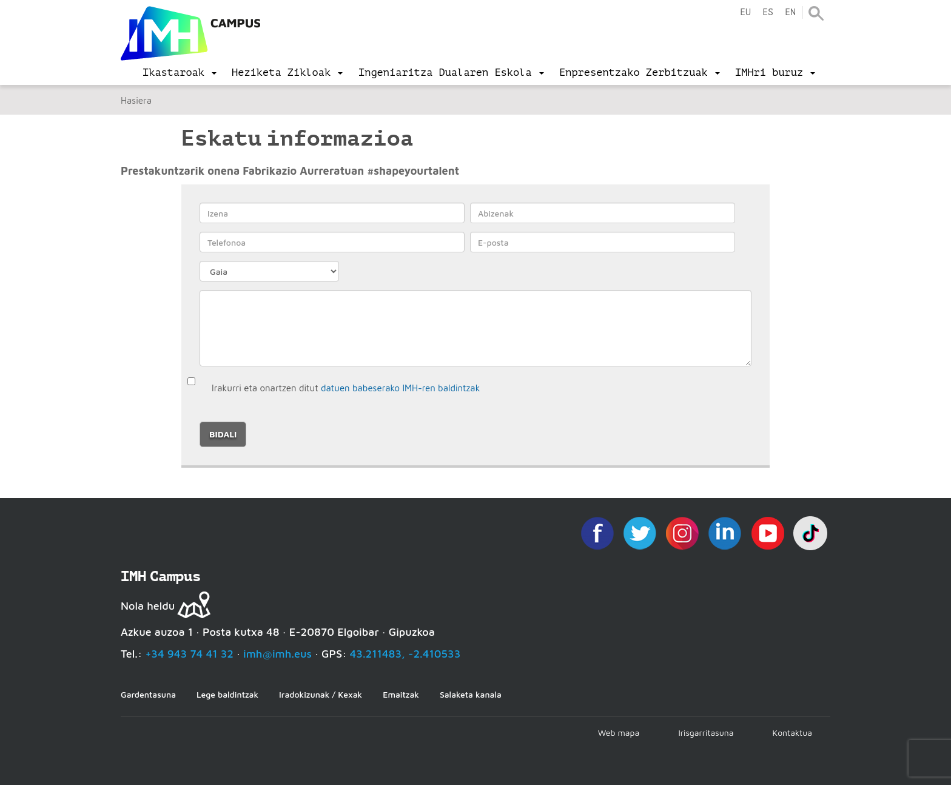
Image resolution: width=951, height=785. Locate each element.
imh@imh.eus (277, 653)
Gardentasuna (148, 694)
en (790, 12)
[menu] (180, 73)
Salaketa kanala (471, 694)
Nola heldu (148, 605)
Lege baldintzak (227, 694)
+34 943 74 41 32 (189, 653)
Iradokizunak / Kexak (320, 694)
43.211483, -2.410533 (405, 653)
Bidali (223, 434)
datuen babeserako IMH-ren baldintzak (400, 388)
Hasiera (136, 100)
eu (745, 12)
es (767, 12)
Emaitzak (401, 694)
